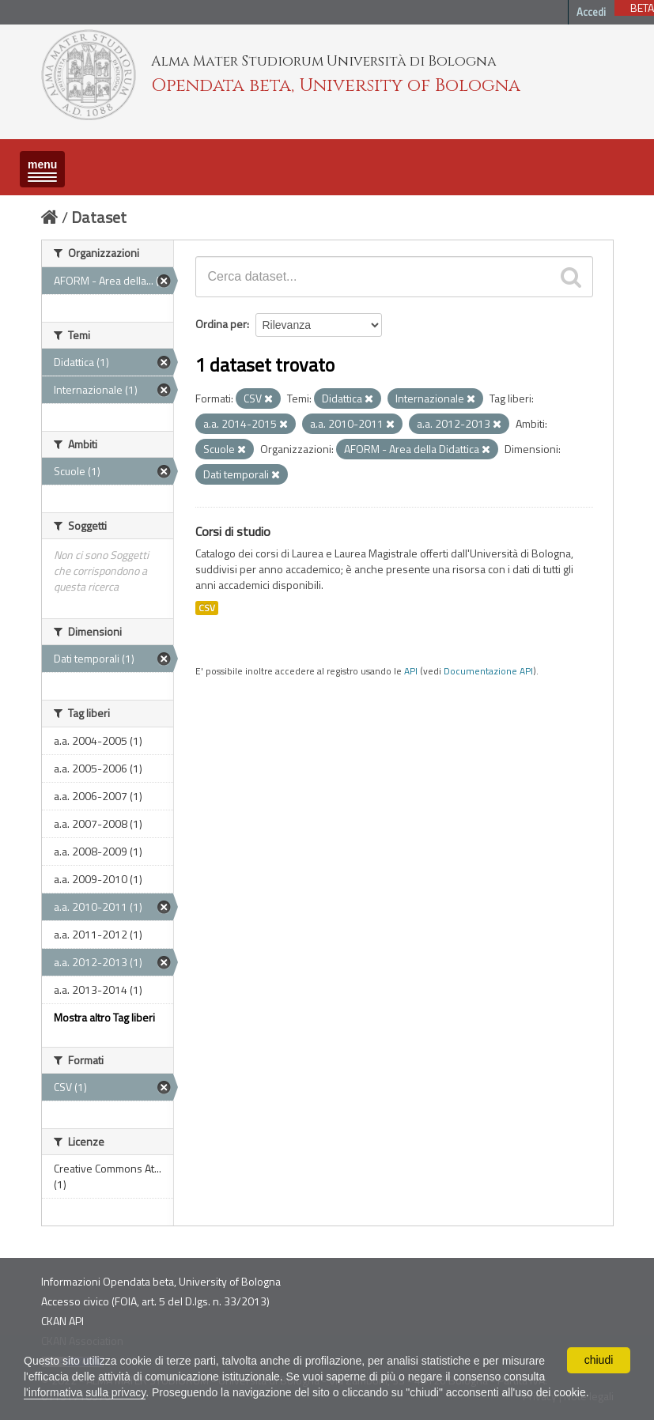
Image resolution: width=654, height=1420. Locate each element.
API (411, 671)
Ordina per (221, 323)
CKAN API (62, 1320)
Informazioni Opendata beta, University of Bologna (161, 1281)
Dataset (99, 217)
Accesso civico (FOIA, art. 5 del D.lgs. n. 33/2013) (155, 1301)
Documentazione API (488, 671)
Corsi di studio (232, 531)
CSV (206, 608)
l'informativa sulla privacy (85, 1392)
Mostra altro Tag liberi (104, 1017)
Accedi (591, 12)
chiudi (599, 1360)
